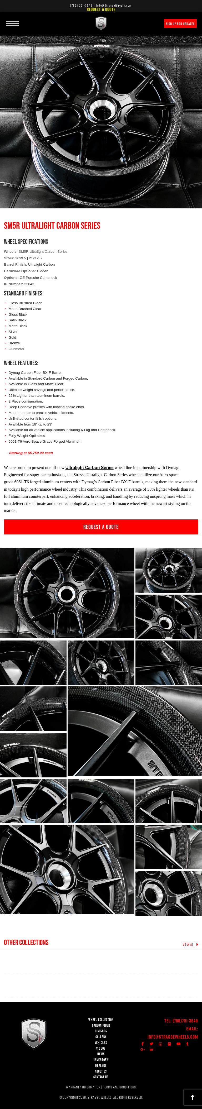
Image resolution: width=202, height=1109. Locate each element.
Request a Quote (101, 9)
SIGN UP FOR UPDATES (180, 24)
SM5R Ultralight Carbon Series (43, 252)
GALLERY (101, 1037)
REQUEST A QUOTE (101, 527)
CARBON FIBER (101, 1025)
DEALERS (101, 1066)
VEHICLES (101, 1043)
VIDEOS (100, 1048)
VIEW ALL (190, 944)
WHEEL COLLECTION (101, 1020)
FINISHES (101, 1031)
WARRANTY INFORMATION (83, 1087)
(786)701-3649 (185, 1020)
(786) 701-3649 (81, 5)
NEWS (101, 1054)
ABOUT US (101, 1071)
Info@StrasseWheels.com (173, 1037)
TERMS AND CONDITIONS (119, 1087)
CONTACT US (100, 1077)
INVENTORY (101, 1060)
